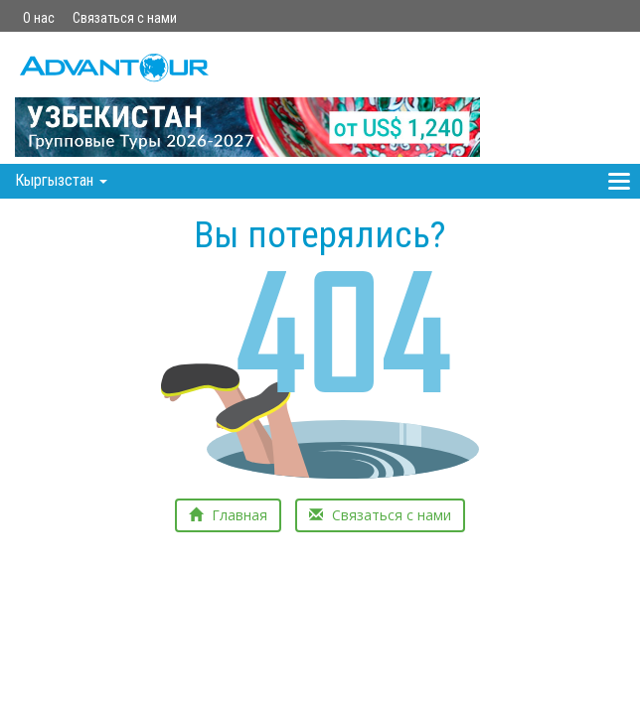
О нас (39, 18)
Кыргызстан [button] (61, 180)
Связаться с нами (125, 18)
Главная (228, 514)
